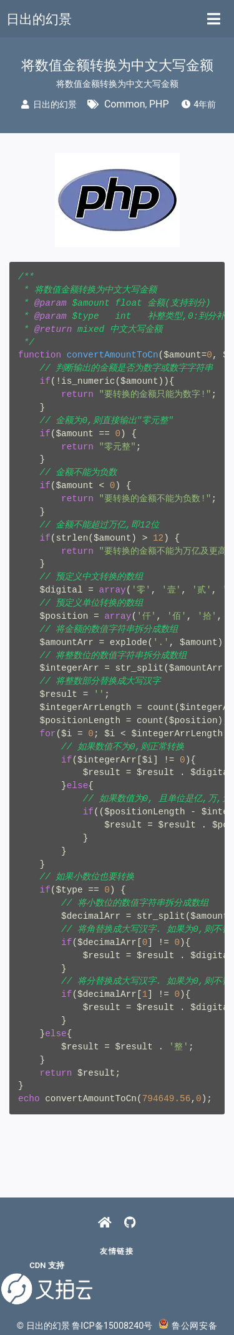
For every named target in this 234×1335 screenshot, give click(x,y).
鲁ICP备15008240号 (112, 1326)
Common (124, 104)
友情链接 (117, 1251)
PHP (159, 104)
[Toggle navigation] (214, 19)
